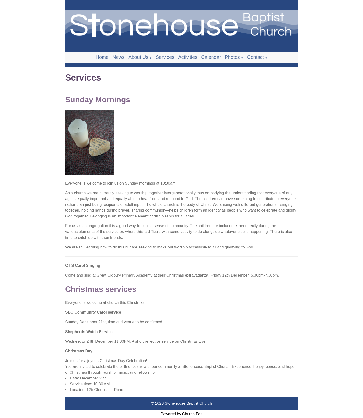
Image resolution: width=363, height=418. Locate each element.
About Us (138, 57)
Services (165, 57)
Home (102, 57)
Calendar (211, 57)
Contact (255, 57)
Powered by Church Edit (182, 414)
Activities (187, 57)
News (118, 57)
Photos (232, 57)
